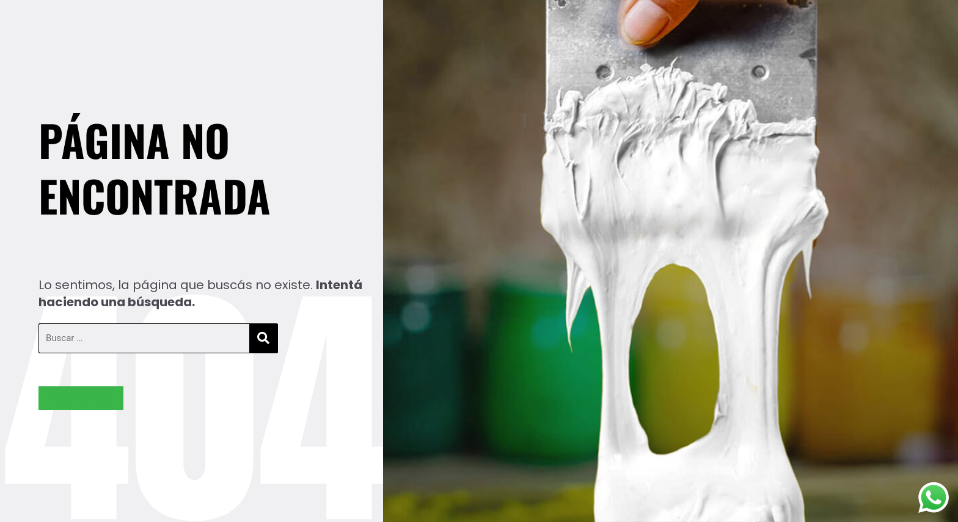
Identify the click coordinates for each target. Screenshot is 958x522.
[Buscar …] (144, 338)
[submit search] (263, 338)
